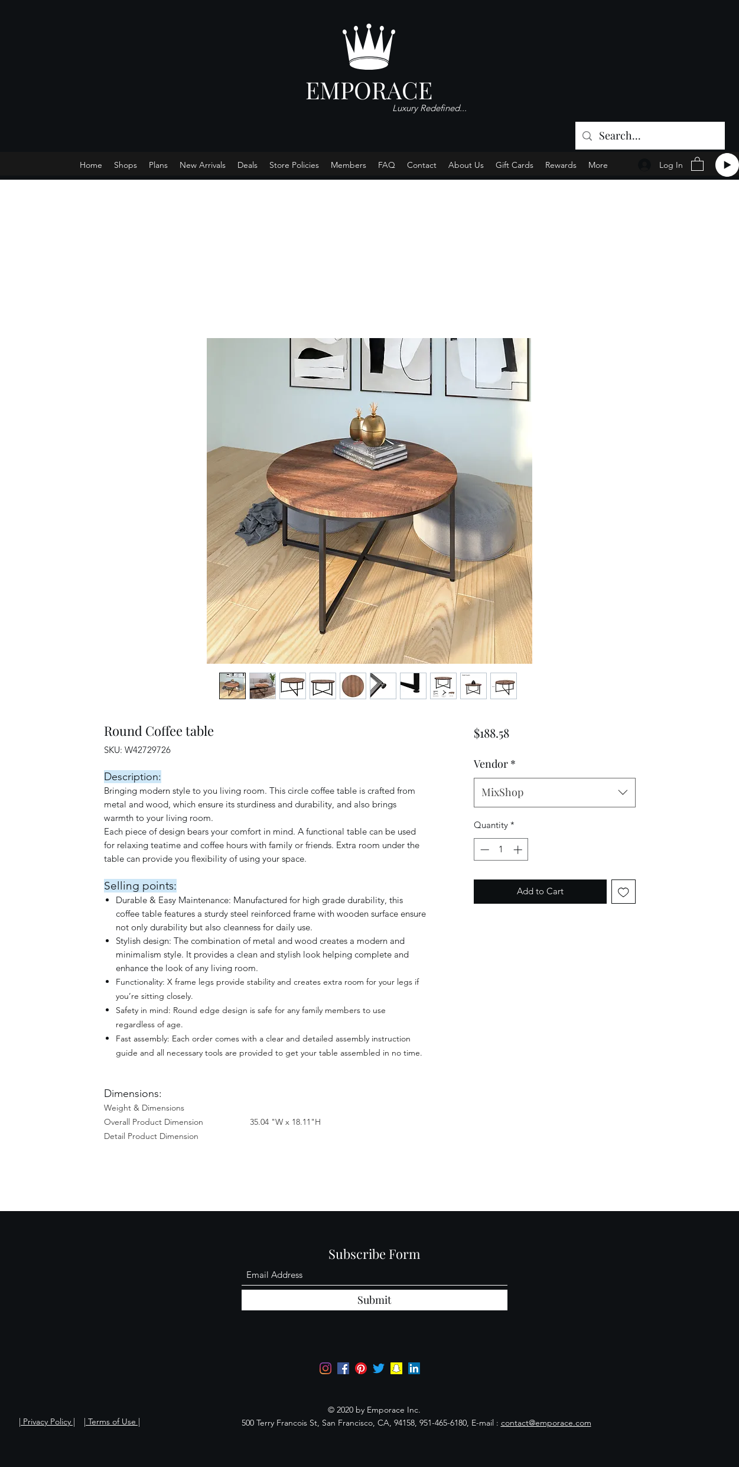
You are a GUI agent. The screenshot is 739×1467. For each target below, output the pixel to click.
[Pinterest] (361, 1368)
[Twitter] (379, 1368)
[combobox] (554, 792)
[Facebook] (343, 1368)
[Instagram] (325, 1368)
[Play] (727, 165)
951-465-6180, (444, 1422)
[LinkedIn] (414, 1368)
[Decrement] (483, 850)
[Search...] (649, 136)
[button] (697, 163)
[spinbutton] (501, 850)
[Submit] (374, 1300)
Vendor (495, 764)
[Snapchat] (396, 1368)
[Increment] (519, 850)
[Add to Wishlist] (623, 891)
